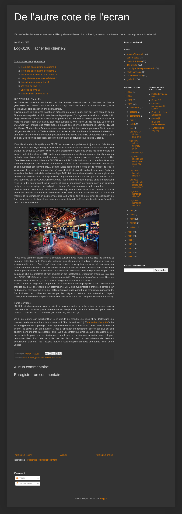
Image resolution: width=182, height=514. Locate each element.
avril (132, 214)
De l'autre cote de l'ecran (72, 17)
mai (132, 210)
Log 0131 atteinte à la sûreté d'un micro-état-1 (136, 183)
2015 (130, 248)
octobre (134, 112)
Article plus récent (23, 455)
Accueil (63, 455)
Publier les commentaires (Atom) (42, 460)
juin (132, 128)
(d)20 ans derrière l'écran (159, 123)
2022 (130, 96)
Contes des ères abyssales (159, 113)
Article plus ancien (104, 455)
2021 (130, 100)
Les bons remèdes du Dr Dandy (158, 106)
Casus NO (156, 100)
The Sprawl (56, 358)
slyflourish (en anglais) (158, 129)
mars (132, 219)
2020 (130, 104)
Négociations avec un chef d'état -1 (39, 74)
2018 (130, 236)
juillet (132, 124)
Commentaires (24, 483)
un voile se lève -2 (30, 89)
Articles (20, 478)
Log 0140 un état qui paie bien (135, 134)
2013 (130, 256)
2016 (130, 244)
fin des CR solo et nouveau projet (135, 145)
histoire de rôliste (135, 75)
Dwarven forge (136, 152)
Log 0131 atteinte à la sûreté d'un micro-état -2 (136, 161)
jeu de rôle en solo (43, 358)
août (132, 120)
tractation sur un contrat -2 (34, 93)
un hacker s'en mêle (97, 322)
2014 (130, 252)
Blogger (103, 498)
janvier (133, 227)
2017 (130, 240)
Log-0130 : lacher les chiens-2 (135, 203)
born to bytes (28, 358)
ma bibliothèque (134, 61)
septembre (135, 116)
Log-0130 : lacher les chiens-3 (135, 194)
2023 (130, 92)
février (133, 223)
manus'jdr (156, 118)
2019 (130, 232)
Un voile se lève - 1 (31, 86)
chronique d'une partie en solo (141, 68)
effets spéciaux (134, 72)
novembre (135, 107)
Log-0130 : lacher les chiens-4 (135, 173)
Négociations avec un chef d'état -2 (40, 78)
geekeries (131, 79)
